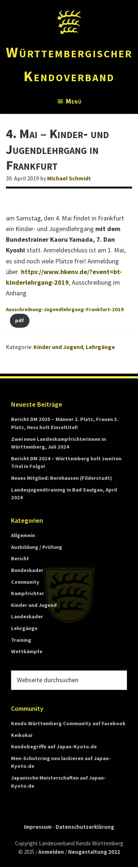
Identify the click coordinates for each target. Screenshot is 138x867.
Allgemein (23, 535)
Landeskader (27, 616)
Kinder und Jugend (58, 346)
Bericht (20, 558)
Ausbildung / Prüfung (36, 547)
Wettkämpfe (26, 651)
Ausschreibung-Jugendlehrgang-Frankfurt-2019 (65, 309)
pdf (19, 320)
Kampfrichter (27, 593)
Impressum (38, 826)
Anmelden (51, 851)
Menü (74, 101)
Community (25, 582)
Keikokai (21, 735)
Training (21, 640)
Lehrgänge (100, 346)
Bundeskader (27, 570)
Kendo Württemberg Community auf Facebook (68, 723)
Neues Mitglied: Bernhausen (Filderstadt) (61, 478)
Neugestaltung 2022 (94, 851)
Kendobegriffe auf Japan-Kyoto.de (54, 746)
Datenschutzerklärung (85, 826)
